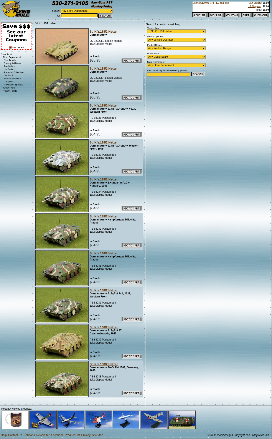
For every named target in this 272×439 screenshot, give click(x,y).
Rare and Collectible (13, 72)
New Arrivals (10, 60)
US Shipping (254, 6)
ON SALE (8, 75)
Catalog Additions (12, 63)
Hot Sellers (9, 69)
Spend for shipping (211, 3)
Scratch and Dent (12, 78)
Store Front (6, 54)
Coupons (8, 81)
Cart (255, 3)
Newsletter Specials (13, 84)
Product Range (10, 91)
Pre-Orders (9, 66)
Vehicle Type (9, 88)
